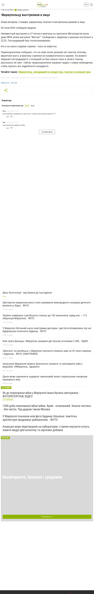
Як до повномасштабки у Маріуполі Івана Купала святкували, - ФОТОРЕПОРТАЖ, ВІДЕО (41, 394)
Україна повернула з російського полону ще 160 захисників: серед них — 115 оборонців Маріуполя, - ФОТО (45, 317)
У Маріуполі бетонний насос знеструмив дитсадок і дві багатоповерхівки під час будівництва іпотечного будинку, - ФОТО (47, 330)
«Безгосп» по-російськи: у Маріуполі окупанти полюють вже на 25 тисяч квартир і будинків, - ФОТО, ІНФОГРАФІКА (47, 352)
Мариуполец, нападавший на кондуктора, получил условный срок (55, 71)
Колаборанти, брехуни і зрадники (32, 477)
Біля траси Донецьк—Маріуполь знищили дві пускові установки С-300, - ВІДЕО (45, 341)
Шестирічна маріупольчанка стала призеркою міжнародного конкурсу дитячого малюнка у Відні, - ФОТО (47, 304)
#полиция (14, 83)
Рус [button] (86, 5)
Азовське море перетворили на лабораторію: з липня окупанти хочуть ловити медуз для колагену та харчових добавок (46, 428)
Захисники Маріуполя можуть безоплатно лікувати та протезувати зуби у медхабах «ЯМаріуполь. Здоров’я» (42, 365)
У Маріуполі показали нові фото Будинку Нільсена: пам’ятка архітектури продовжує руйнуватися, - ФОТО (40, 417)
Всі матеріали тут (47, 517)
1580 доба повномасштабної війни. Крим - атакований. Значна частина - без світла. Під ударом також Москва (47, 407)
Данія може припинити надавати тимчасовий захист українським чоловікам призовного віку (45, 378)
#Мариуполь (5, 83)
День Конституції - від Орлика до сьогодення (27, 292)
